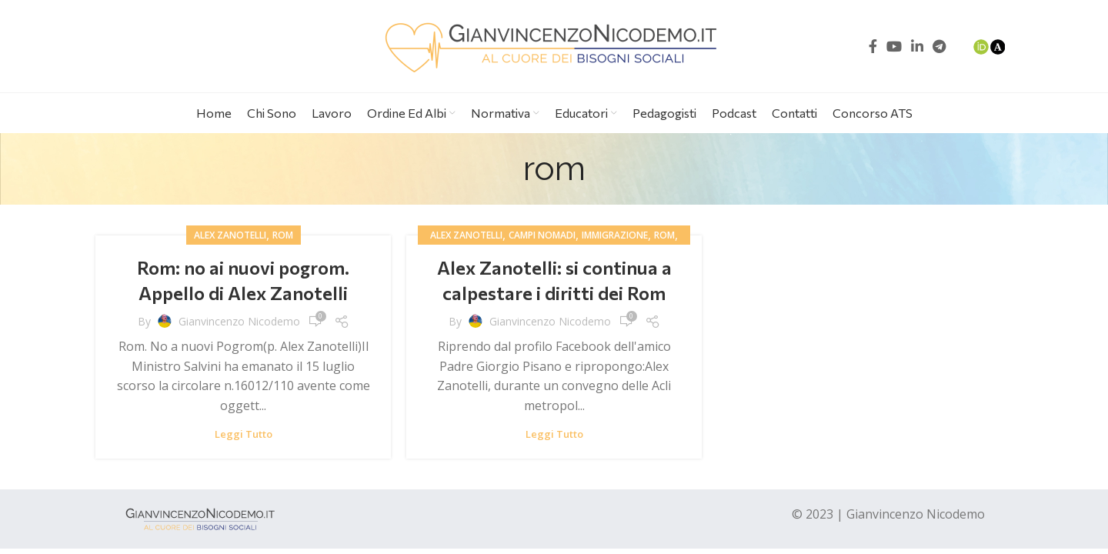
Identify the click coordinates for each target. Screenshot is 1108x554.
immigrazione (615, 235)
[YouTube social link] (894, 46)
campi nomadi (542, 235)
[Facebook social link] (873, 46)
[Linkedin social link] (917, 46)
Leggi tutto (243, 434)
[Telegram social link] (939, 46)
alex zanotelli (230, 235)
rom (282, 235)
